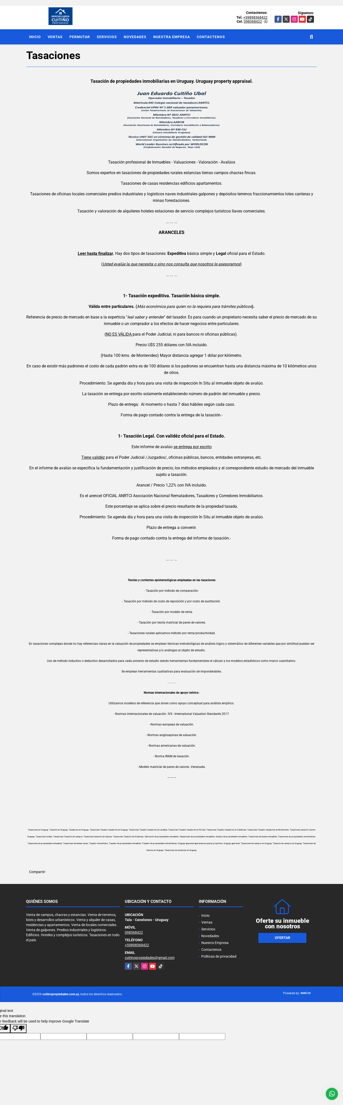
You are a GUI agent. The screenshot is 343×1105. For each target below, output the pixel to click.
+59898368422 (255, 17)
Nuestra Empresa (171, 37)
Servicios (107, 37)
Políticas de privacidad (218, 956)
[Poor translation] (18, 1028)
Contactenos (211, 37)
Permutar (79, 37)
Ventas (55, 37)
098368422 (253, 21)
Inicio (35, 37)
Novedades (135, 37)
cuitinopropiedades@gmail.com (150, 958)
